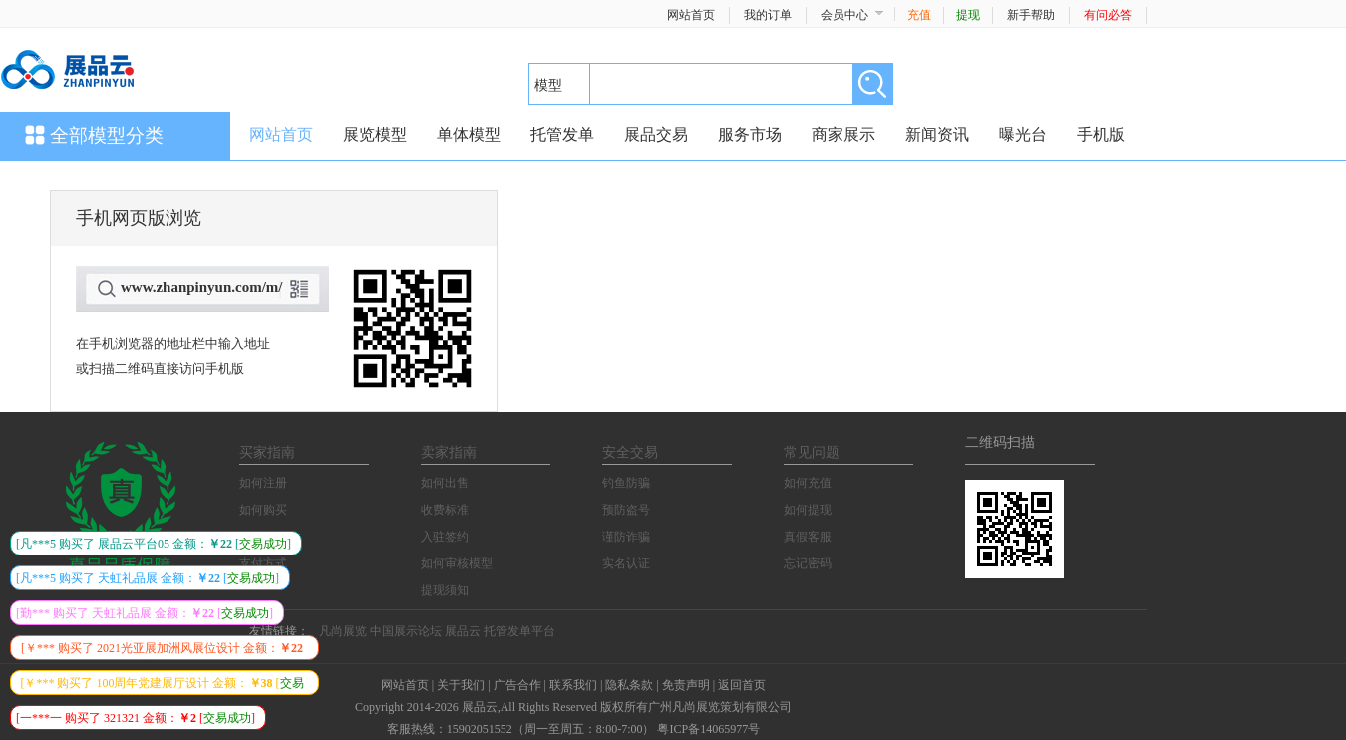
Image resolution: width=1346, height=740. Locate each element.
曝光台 (1023, 134)
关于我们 (461, 685)
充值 (919, 15)
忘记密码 (808, 563)
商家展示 (843, 134)
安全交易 (630, 452)
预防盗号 (626, 510)
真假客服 (808, 537)
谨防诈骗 (626, 537)
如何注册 (263, 483)
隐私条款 (629, 685)
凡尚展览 (343, 631)
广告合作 (517, 685)
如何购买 (263, 510)
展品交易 (656, 134)
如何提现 (808, 510)
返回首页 (742, 685)
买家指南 (267, 452)
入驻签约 (445, 537)
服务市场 (750, 134)
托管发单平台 (519, 631)
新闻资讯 (937, 134)
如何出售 (445, 483)
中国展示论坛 (406, 631)
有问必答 (1108, 15)
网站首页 (691, 15)
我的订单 (768, 15)
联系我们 (573, 685)
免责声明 (686, 685)
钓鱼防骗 (626, 483)
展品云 (463, 631)
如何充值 (808, 483)
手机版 (1101, 134)
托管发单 (562, 134)
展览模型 (375, 134)
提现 (968, 15)
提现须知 (445, 590)
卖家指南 (449, 452)
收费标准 (445, 510)
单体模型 (469, 134)
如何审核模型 (457, 563)
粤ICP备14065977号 (708, 729)
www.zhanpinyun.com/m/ (202, 287)
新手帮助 (1031, 15)
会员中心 (844, 15)
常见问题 (812, 452)
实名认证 (626, 563)
